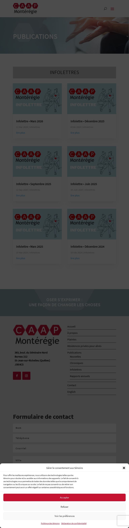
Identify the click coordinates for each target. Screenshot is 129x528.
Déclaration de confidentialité (74, 523)
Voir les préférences (65, 516)
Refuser (64, 506)
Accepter (64, 497)
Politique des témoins (50, 523)
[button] (124, 468)
